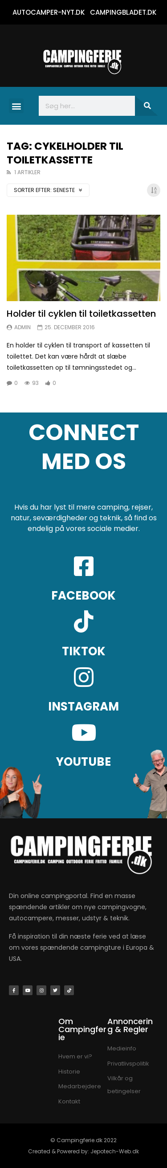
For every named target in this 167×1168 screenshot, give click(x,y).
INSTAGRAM (83, 706)
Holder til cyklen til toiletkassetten (81, 313)
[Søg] (146, 106)
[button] (16, 105)
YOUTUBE (83, 762)
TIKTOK (84, 651)
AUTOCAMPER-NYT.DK (48, 12)
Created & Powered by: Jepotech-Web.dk (83, 1151)
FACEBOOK (83, 596)
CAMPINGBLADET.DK (123, 12)
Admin (22, 327)
